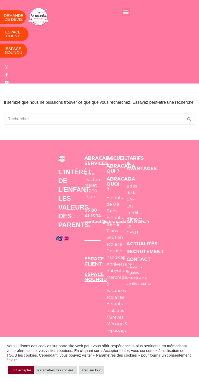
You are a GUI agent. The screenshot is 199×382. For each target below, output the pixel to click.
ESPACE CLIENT (94, 261)
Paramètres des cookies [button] (55, 370)
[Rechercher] (93, 119)
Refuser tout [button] (91, 370)
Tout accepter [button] (21, 370)
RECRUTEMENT (145, 251)
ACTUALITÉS (142, 244)
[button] (126, 12)
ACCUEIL (116, 158)
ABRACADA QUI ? (120, 168)
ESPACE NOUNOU (95, 277)
